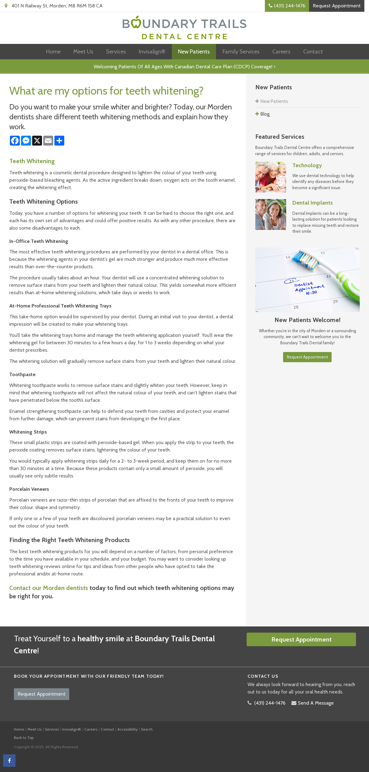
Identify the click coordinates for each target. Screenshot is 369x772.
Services (116, 51)
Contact (313, 51)
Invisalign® (152, 51)
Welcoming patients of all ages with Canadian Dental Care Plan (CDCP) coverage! (183, 67)
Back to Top (23, 737)
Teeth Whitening (32, 161)
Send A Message (316, 703)
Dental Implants (312, 202)
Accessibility (127, 729)
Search (147, 729)
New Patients (194, 51)
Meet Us (83, 51)
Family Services (241, 51)
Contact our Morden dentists (48, 588)
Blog (265, 114)
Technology (307, 165)
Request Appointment (337, 6)
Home (53, 51)
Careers (281, 51)
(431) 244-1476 (289, 6)
